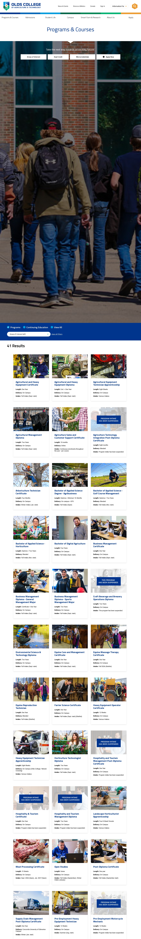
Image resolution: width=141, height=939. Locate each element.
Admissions (30, 17)
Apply (131, 17)
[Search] (134, 6)
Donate (92, 6)
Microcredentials (82, 57)
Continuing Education (37, 327)
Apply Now (108, 57)
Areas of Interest (33, 57)
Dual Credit (58, 57)
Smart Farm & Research (90, 17)
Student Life (50, 17)
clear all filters (57, 334)
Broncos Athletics (79, 6)
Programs (15, 327)
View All (58, 327)
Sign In (102, 6)
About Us (111, 17)
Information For (119, 6)
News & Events (63, 6)
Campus (70, 17)
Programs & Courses (10, 17)
